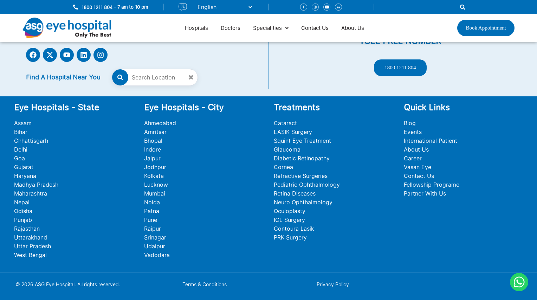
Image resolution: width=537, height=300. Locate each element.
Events (413, 131)
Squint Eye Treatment (302, 140)
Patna (151, 211)
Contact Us (315, 28)
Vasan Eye (417, 167)
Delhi (20, 149)
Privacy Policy (333, 284)
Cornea (283, 167)
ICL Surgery (289, 219)
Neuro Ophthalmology (303, 202)
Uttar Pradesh (32, 246)
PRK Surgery (290, 237)
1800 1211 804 (97, 7)
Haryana (25, 175)
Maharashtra (30, 193)
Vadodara (157, 254)
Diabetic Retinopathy (302, 158)
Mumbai (154, 193)
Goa (19, 158)
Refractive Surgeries (301, 175)
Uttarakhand (30, 237)
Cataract (285, 123)
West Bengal (30, 254)
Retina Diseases (295, 193)
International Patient (430, 140)
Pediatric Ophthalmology (307, 184)
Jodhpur (155, 167)
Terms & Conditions (204, 284)
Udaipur (154, 246)
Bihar (20, 131)
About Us (352, 28)
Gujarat (23, 167)
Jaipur (152, 158)
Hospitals (196, 28)
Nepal (22, 202)
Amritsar (155, 131)
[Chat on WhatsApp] (519, 282)
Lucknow (156, 184)
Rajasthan (27, 228)
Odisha (23, 211)
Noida (152, 202)
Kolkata (154, 175)
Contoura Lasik (294, 228)
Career (413, 158)
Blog (410, 123)
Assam (23, 123)
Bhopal (153, 140)
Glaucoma (287, 149)
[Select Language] (221, 7)
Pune (150, 219)
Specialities (271, 28)
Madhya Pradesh (36, 184)
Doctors (230, 28)
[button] (270, 28)
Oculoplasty (289, 211)
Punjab (23, 219)
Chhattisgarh (31, 140)
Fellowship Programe (431, 184)
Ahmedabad (160, 123)
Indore (152, 149)
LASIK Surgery (293, 131)
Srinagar (155, 237)
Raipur (152, 228)
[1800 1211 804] (75, 7)
